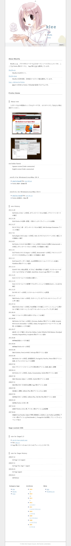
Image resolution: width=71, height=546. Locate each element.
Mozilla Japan (13, 76)
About (49, 32)
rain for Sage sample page (19, 440)
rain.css (17, 442)
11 (38, 509)
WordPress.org (51, 491)
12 (30, 491)
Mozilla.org (12, 70)
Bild (13, 489)
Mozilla (49, 35)
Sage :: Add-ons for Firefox (17, 82)
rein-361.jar (29, 195)
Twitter (49, 38)
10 (35, 518)
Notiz (13, 494)
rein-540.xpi (28, 181)
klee (51, 26)
